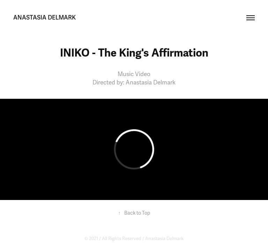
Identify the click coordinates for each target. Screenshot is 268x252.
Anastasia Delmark (164, 239)
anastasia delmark (44, 17)
